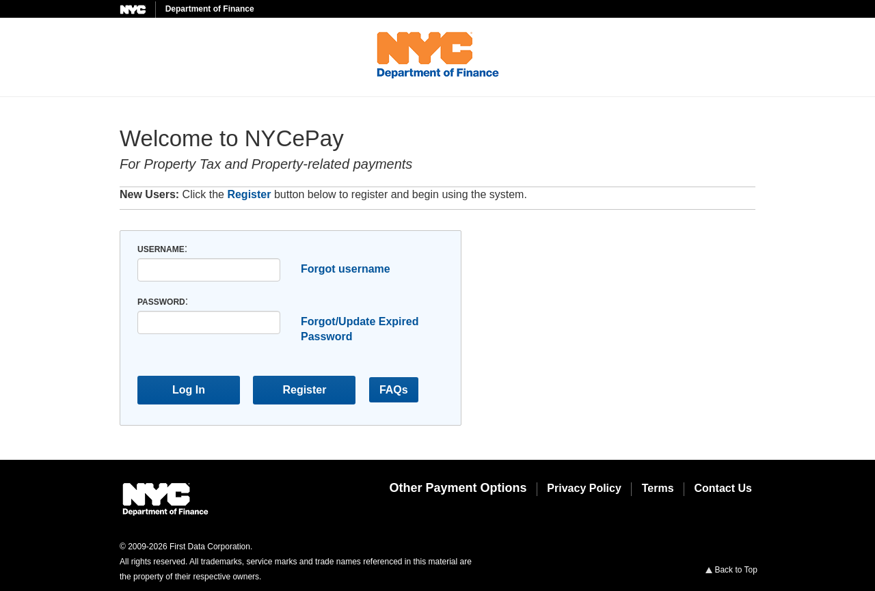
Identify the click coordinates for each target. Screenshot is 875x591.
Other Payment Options (457, 488)
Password (161, 302)
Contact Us (723, 488)
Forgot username (345, 269)
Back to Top (731, 570)
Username (161, 249)
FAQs (393, 390)
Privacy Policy (584, 488)
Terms (658, 488)
